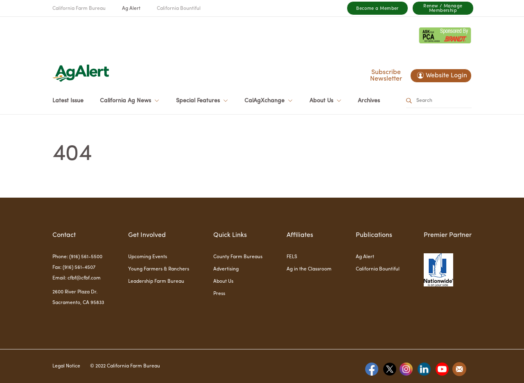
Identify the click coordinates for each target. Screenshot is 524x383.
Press (219, 293)
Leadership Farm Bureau (156, 281)
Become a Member (377, 9)
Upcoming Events (147, 257)
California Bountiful (179, 8)
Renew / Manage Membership (442, 8)
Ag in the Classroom (309, 269)
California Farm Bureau (79, 8)
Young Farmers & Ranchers (158, 269)
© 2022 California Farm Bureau (125, 366)
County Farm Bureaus (237, 257)
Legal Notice (66, 366)
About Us (223, 281)
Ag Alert (131, 8)
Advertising (226, 269)
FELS (292, 257)
